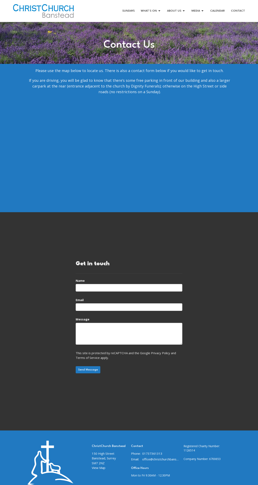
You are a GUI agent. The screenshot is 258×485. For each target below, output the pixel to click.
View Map (98, 468)
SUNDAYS (128, 10)
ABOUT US (176, 11)
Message (82, 319)
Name (80, 281)
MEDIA (197, 11)
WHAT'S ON (151, 11)
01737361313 (152, 453)
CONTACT (238, 10)
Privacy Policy (160, 353)
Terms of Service (88, 358)
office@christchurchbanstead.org (160, 459)
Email (80, 300)
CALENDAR (217, 10)
